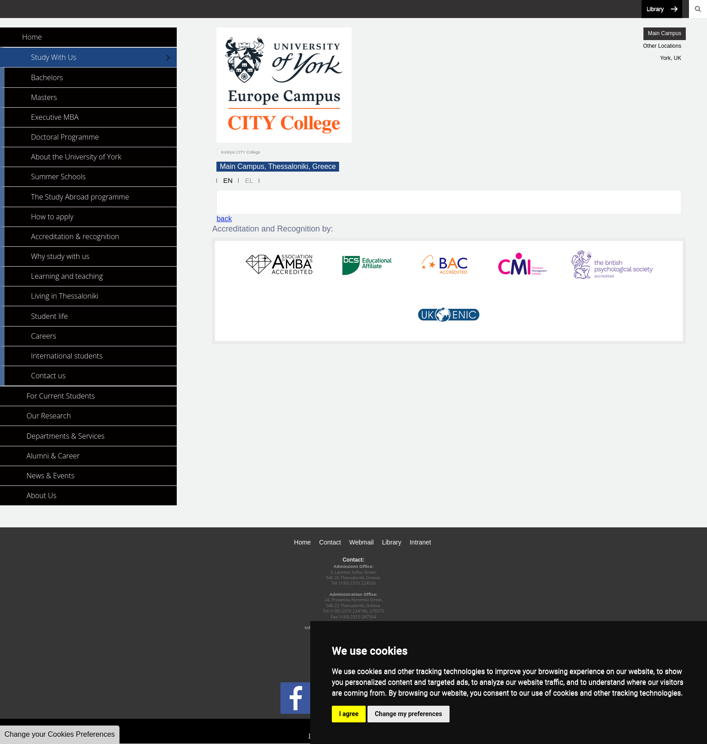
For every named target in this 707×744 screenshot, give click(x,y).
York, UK (670, 58)
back (224, 218)
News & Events (50, 476)
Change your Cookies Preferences (60, 734)
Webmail (361, 542)
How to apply (52, 217)
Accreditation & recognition (75, 236)
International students (67, 356)
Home (32, 37)
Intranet (420, 542)
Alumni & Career (53, 456)
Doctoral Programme (65, 137)
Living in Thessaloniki (64, 296)
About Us (41, 495)
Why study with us (60, 256)
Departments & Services (66, 436)
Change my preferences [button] (408, 713)
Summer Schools (58, 176)
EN (228, 180)
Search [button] (698, 9)
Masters (44, 97)
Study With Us (53, 57)
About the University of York (76, 157)
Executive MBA (54, 117)
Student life (49, 316)
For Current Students (61, 396)
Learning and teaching (67, 276)
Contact (330, 542)
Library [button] (655, 9)
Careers (43, 336)
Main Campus (664, 33)
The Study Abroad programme (80, 197)
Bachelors (47, 77)
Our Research (49, 416)
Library (391, 542)
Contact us (48, 376)
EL (249, 180)
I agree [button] (348, 713)
